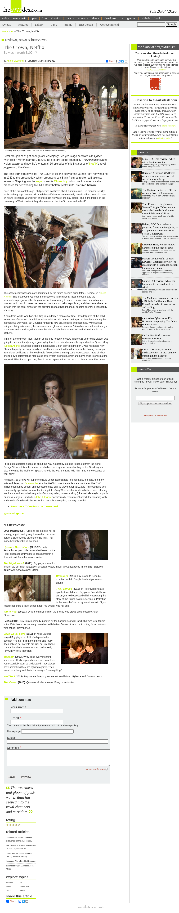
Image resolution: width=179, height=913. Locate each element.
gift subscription (164, 138)
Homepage (14, 731)
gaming (131, 18)
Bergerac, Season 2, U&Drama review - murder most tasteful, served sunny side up (158, 176)
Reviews (9, 882)
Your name (18, 707)
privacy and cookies (95, 907)
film (44, 18)
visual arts (110, 18)
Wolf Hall (9, 676)
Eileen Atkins (12, 345)
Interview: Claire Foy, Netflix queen (20, 861)
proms (68, 24)
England (23, 890)
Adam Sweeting (15, 60)
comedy (83, 18)
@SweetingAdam (14, 513)
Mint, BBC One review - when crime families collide (158, 160)
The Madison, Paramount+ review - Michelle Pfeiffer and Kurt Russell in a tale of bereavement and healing (160, 302)
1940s (8, 886)
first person (86, 24)
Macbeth (9, 656)
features (23, 24)
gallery (39, 24)
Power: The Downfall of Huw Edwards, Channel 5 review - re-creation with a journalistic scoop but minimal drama (159, 263)
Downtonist (31, 483)
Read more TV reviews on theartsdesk (35, 506)
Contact (81, 907)
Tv (12, 31)
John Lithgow (43, 497)
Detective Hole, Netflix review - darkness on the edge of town (159, 246)
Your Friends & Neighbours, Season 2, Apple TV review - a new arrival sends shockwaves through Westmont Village (158, 209)
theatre (70, 18)
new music (19, 18)
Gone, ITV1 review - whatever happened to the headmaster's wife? (158, 284)
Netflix (93, 163)
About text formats (95, 769)
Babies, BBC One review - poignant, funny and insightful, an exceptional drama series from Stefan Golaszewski (160, 229)
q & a (54, 24)
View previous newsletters (155, 415)
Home (5, 31)
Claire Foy (61, 181)
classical (56, 18)
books (158, 18)
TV (21, 882)
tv (121, 18)
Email (15, 718)
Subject (11, 737)
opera (34, 18)
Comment (13, 747)
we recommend (109, 24)
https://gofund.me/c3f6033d (156, 70)
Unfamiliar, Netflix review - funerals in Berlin (157, 337)
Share (110, 61)
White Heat (10, 611)
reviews (6, 24)
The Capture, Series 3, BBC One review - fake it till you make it (159, 191)
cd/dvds (145, 18)
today (5, 18)
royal (39, 181)
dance (95, 18)
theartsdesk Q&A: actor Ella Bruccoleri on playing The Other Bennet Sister (159, 321)
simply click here (169, 126)
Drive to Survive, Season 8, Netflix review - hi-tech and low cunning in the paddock (159, 352)
